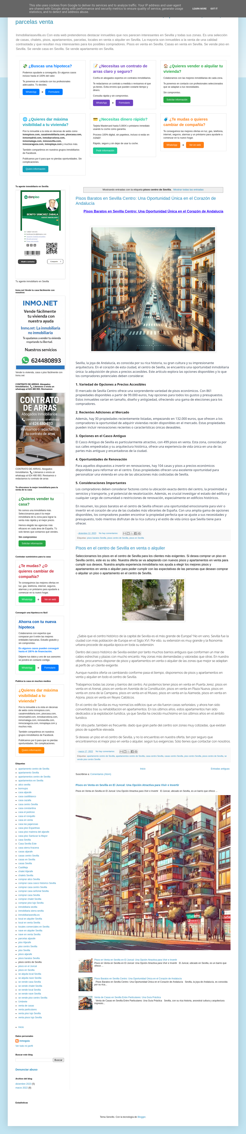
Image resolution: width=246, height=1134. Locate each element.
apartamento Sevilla (28, 772)
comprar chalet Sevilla (29, 899)
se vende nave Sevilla (29, 993)
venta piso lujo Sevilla (29, 1013)
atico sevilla (24, 784)
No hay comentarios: (109, 533)
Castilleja (23, 867)
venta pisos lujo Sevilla (30, 1017)
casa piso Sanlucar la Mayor (33, 836)
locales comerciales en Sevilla (33, 926)
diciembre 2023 (23, 1084)
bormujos (23, 788)
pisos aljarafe (25, 954)
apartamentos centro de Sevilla (130, 756)
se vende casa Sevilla (29, 982)
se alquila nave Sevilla (29, 978)
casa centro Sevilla (154, 756)
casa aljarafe (25, 792)
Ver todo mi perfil (24, 1046)
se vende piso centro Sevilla (32, 997)
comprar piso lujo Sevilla (31, 903)
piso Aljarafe (24, 942)
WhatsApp (31, 92)
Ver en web (195, 145)
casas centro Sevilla (174, 756)
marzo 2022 (21, 1087)
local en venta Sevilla (29, 922)
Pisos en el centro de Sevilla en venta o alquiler (120, 548)
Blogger (141, 1117)
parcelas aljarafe (26, 938)
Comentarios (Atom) (100, 774)
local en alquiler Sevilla (30, 918)
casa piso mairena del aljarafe (33, 832)
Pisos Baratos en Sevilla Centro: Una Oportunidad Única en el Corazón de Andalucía (138, 978)
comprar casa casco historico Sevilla (37, 883)
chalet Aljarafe (25, 871)
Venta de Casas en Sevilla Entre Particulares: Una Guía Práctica (127, 997)
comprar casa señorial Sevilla (33, 891)
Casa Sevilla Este (27, 843)
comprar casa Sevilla (29, 895)
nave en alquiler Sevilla (30, 930)
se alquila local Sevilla (29, 974)
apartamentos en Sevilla (30, 780)
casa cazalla (24, 800)
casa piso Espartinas (29, 828)
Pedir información (105, 150)
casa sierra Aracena (28, 847)
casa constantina (27, 808)
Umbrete (22, 1001)
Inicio (142, 768)
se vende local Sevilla (29, 989)
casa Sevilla (24, 839)
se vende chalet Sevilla (30, 986)
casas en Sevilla (26, 859)
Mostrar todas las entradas (188, 189)
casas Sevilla (25, 863)
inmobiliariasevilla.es (29, 915)
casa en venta (25, 820)
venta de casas (26, 1005)
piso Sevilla (24, 950)
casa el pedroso (26, 812)
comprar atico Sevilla (29, 879)
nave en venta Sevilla (29, 934)
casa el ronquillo (26, 816)
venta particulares (27, 1009)
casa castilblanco (27, 796)
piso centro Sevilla (192, 756)
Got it (214, 8)
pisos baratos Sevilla (96, 538)
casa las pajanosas (28, 824)
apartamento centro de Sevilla (101, 756)
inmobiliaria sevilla (27, 907)
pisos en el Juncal (27, 966)
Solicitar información (177, 99)
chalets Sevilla (25, 875)
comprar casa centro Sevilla (32, 887)
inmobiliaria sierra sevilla (31, 910)
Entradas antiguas (220, 768)
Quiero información (35, 169)
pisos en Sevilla (136, 538)
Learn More (199, 8)
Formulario (53, 92)
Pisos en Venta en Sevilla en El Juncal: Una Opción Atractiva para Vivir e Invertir (127, 785)
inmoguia (24, 1041)
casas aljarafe (25, 851)
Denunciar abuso (26, 1069)
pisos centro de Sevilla (117, 538)
